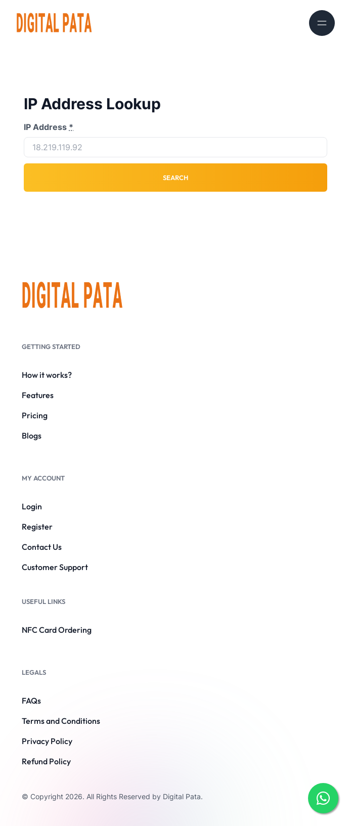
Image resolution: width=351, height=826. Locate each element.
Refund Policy (46, 761)
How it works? (47, 375)
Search (175, 177)
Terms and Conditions (61, 721)
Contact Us (42, 547)
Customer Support (55, 567)
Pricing (35, 415)
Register (37, 526)
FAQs (31, 700)
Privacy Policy (47, 741)
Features (38, 395)
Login (32, 506)
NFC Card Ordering (57, 630)
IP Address (48, 127)
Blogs (31, 435)
